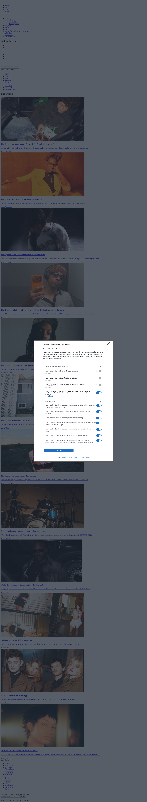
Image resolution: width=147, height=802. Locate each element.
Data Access (73, 458)
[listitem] (73, 366)
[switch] (99, 371)
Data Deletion (62, 458)
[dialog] (73, 401)
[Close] (109, 344)
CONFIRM (59, 450)
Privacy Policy (85, 458)
